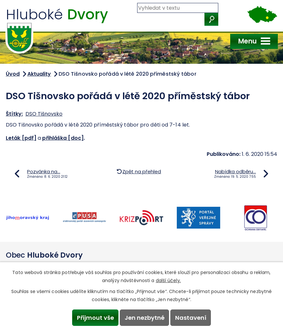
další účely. (168, 280)
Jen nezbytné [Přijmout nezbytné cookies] (145, 318)
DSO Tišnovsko (43, 114)
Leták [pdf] (21, 138)
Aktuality (39, 74)
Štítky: (14, 114)
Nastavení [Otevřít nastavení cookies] (190, 318)
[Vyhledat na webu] (177, 8)
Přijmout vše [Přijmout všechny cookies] (95, 318)
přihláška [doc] (63, 138)
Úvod (13, 74)
